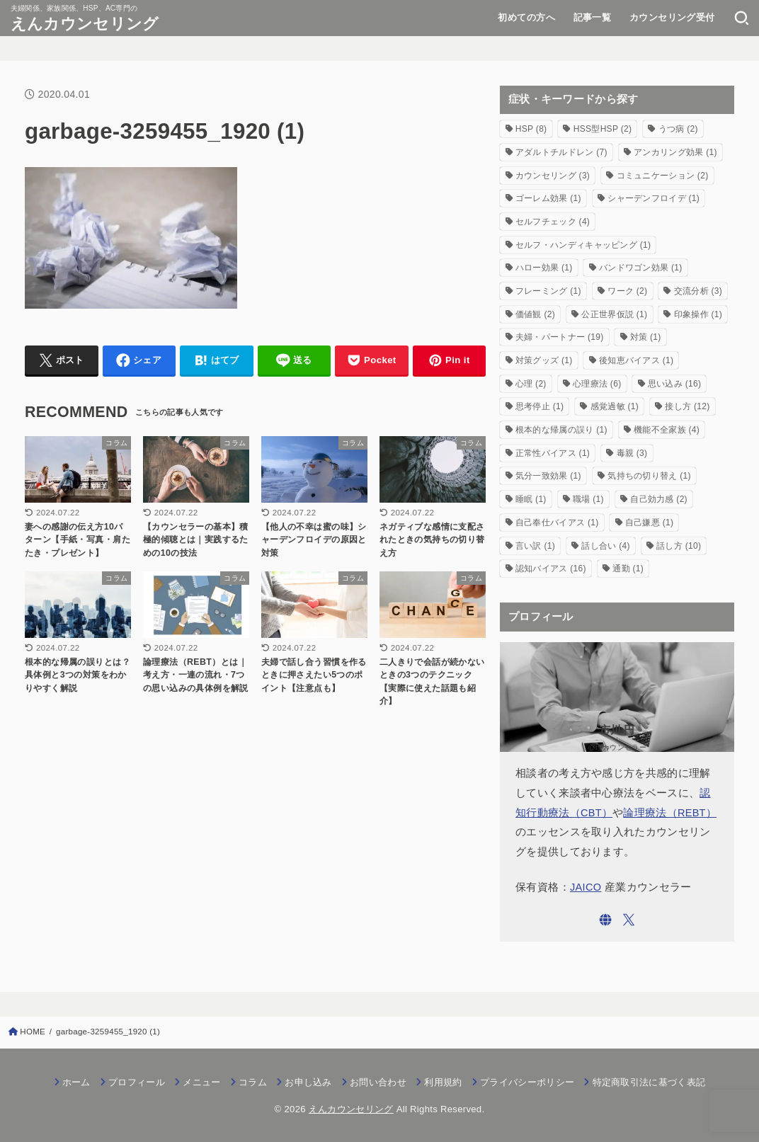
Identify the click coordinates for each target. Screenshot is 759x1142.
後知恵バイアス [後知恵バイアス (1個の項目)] (636, 360)
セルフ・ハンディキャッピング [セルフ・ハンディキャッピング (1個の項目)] (583, 245)
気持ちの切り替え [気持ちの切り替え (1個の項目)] (649, 476)
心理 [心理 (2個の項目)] (531, 384)
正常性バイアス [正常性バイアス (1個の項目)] (552, 453)
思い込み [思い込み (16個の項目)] (674, 384)
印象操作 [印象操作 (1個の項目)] (698, 314)
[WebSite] (605, 919)
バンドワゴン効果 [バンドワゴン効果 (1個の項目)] (641, 268)
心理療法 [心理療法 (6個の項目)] (597, 384)
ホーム (76, 1082)
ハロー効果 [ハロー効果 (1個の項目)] (544, 268)
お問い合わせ (378, 1082)
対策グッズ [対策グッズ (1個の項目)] (544, 360)
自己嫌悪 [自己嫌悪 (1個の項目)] (649, 522)
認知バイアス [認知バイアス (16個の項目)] (550, 568)
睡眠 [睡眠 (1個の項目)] (531, 499)
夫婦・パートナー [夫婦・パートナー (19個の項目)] (559, 337)
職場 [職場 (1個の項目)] (588, 499)
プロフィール (136, 1082)
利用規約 (443, 1082)
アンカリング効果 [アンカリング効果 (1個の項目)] (675, 152)
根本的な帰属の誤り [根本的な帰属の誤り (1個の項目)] (561, 430)
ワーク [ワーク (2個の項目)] (627, 291)
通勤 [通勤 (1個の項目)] (628, 568)
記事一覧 (592, 17)
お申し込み (308, 1082)
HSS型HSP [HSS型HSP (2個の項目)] (602, 129)
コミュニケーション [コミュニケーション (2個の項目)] (663, 176)
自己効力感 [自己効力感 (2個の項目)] (658, 499)
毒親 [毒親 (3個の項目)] (632, 453)
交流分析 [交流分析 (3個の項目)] (698, 291)
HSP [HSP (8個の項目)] (531, 129)
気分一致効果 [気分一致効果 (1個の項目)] (548, 476)
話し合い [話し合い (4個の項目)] (605, 546)
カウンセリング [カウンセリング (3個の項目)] (552, 176)
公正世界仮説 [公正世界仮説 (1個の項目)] (614, 314)
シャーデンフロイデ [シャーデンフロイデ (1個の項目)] (653, 198)
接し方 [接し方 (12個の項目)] (687, 406)
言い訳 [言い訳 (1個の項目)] (535, 546)
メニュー (201, 1082)
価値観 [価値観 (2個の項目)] (535, 314)
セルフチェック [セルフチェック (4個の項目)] (552, 222)
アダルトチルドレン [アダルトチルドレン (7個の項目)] (561, 152)
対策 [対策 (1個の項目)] (645, 337)
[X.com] (628, 919)
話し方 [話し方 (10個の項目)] (678, 546)
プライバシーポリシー (527, 1082)
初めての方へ (526, 17)
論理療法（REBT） (670, 812)
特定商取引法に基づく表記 (649, 1082)
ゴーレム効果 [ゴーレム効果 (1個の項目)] (548, 198)
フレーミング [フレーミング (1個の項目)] (548, 291)
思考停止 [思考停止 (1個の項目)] (539, 406)
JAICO (586, 887)
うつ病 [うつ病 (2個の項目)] (678, 129)
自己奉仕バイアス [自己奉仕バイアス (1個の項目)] (557, 522)
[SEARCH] (741, 17)
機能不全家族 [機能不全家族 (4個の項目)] (667, 430)
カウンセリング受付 (672, 17)
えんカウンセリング (85, 24)
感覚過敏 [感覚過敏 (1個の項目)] (614, 406)
